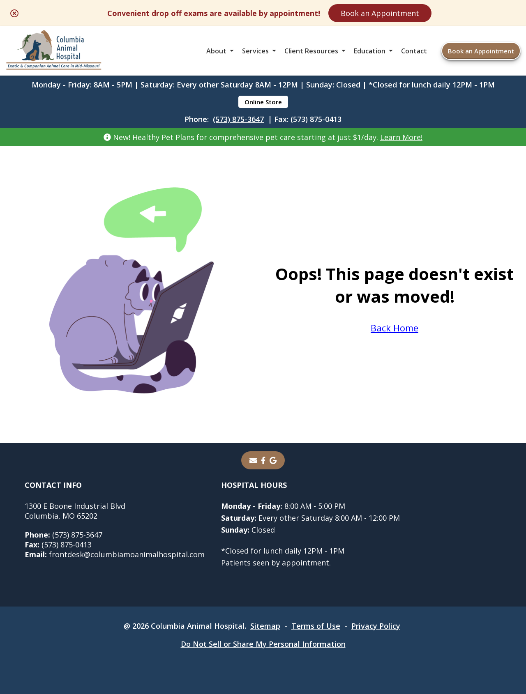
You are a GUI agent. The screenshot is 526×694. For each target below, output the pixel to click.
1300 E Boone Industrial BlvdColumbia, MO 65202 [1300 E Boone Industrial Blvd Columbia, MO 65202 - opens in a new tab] (75, 511)
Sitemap (265, 626)
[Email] (253, 460)
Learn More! (401, 137)
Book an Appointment (380, 13)
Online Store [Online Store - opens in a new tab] (263, 102)
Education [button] (369, 50)
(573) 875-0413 (58, 544)
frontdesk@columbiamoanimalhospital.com (115, 554)
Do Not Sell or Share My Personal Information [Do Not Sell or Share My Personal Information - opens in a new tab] (263, 644)
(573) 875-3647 (238, 119)
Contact (414, 50)
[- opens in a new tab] (263, 460)
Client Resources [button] (311, 50)
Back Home (394, 328)
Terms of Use (315, 626)
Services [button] (255, 50)
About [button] (216, 50)
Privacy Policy (375, 626)
